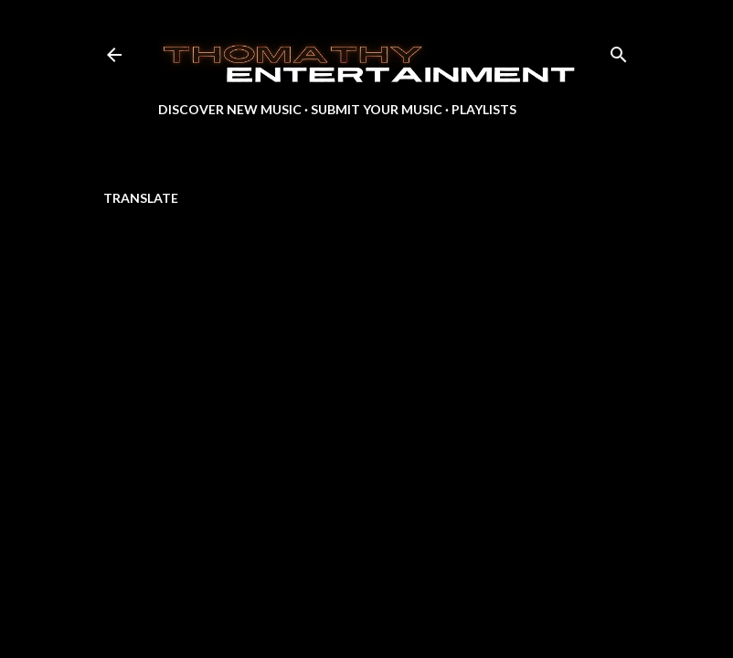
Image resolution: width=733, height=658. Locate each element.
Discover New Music (230, 109)
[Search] (619, 51)
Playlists (483, 109)
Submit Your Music (376, 109)
